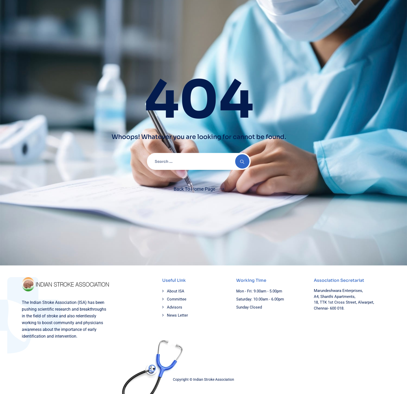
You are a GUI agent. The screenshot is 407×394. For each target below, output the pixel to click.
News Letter (177, 315)
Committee (176, 299)
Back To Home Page (194, 189)
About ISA (175, 291)
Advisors (174, 307)
